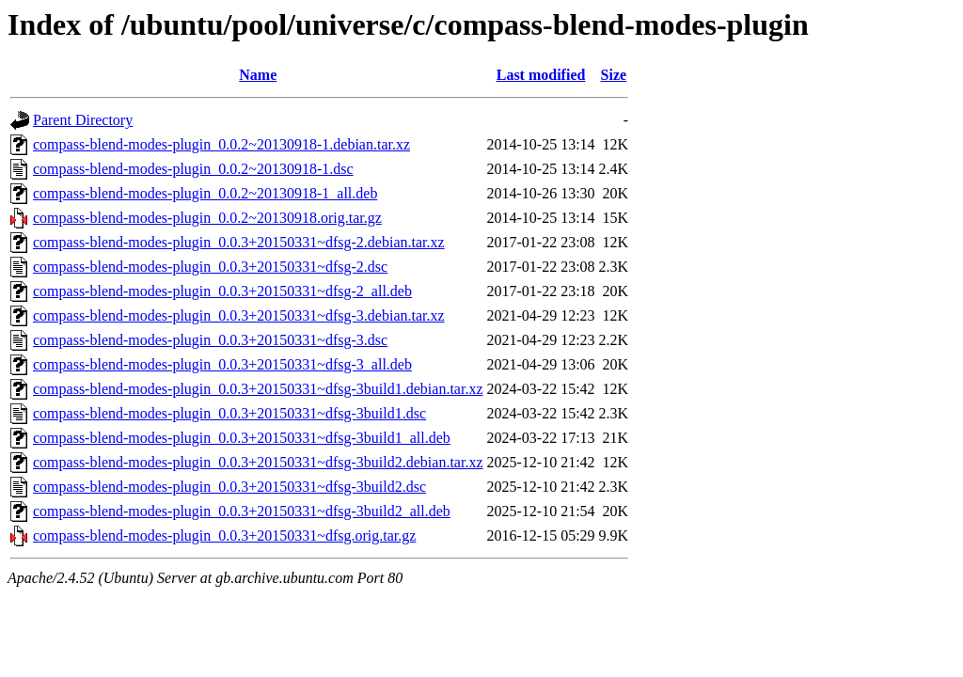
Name (257, 75)
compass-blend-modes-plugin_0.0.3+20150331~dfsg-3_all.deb (222, 364)
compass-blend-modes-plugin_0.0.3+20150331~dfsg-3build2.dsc (229, 487)
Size (614, 75)
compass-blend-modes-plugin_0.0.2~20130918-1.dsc (193, 169)
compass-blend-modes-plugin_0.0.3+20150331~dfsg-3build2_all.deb (241, 511)
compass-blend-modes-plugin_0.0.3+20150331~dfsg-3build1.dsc (229, 413)
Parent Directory (83, 120)
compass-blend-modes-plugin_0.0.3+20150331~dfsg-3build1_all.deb (241, 438)
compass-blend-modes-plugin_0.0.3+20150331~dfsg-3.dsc (210, 340)
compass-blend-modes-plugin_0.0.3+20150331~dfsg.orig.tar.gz (224, 535)
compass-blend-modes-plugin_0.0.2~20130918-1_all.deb (205, 193)
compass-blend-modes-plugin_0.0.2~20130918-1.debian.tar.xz (221, 144)
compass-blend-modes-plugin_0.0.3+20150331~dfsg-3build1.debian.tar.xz (258, 389)
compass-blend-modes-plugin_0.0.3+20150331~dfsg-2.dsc (210, 267)
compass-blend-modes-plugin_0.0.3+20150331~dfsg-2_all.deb (222, 291)
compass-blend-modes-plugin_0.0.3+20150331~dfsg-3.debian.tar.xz (239, 315)
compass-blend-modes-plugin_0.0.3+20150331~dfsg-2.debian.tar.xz (239, 242)
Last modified (541, 75)
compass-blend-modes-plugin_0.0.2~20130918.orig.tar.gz (207, 218)
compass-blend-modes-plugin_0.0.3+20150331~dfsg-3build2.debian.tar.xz (258, 462)
